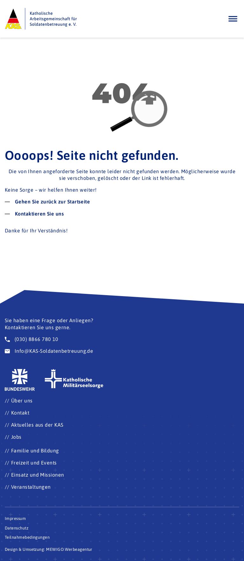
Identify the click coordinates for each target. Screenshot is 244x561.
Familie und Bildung (35, 450)
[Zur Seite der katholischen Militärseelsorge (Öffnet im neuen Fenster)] (74, 379)
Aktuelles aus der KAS (37, 425)
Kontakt (20, 412)
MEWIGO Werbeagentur (69, 549)
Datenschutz (16, 528)
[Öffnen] (232, 18)
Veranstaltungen (31, 487)
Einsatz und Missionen (37, 475)
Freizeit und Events (34, 462)
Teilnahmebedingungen (27, 537)
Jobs (16, 437)
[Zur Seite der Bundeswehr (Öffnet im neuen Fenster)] (20, 380)
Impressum (15, 518)
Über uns (22, 400)
